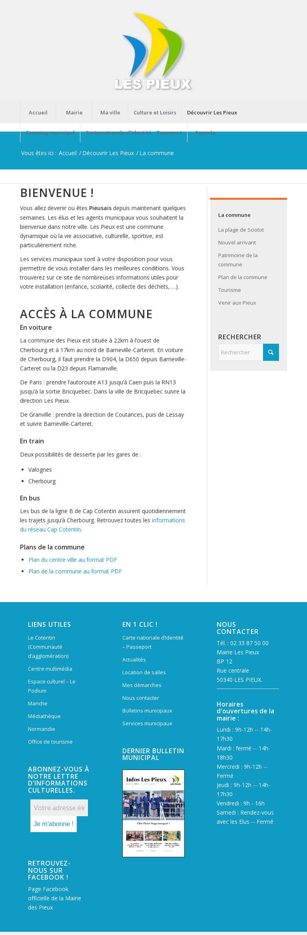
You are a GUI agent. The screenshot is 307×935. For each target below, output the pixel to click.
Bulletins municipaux (147, 710)
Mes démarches (141, 685)
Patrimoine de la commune (238, 260)
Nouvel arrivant (237, 242)
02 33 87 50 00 (249, 643)
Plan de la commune (242, 277)
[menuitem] (38, 112)
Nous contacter (140, 697)
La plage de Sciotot (241, 229)
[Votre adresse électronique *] (59, 807)
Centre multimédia (50, 668)
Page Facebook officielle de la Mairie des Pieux (54, 898)
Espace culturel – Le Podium (52, 686)
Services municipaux (147, 723)
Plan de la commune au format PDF (75, 571)
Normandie (41, 728)
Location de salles (144, 672)
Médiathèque (44, 716)
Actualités (134, 659)
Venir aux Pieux (237, 302)
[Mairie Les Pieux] (153, 51)
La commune (234, 214)
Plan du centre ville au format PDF (72, 559)
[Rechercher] (248, 352)
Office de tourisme (50, 741)
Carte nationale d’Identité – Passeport (152, 642)
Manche (38, 703)
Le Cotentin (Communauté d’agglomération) (48, 646)
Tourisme (229, 289)
